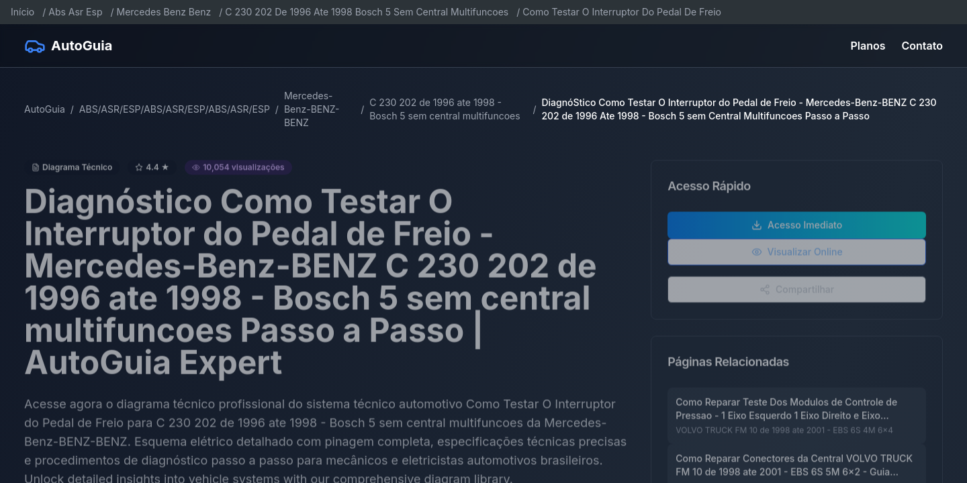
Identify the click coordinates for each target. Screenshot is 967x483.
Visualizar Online (797, 256)
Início (22, 11)
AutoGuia (44, 109)
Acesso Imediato (796, 229)
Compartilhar (796, 293)
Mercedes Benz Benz (164, 11)
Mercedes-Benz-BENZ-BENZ (312, 109)
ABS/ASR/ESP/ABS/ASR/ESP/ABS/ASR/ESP (174, 109)
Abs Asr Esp (75, 11)
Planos (868, 45)
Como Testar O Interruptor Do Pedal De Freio (621, 11)
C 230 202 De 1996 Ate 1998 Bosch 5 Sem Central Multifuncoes (366, 11)
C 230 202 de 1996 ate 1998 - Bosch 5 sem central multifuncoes (444, 109)
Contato (922, 45)
